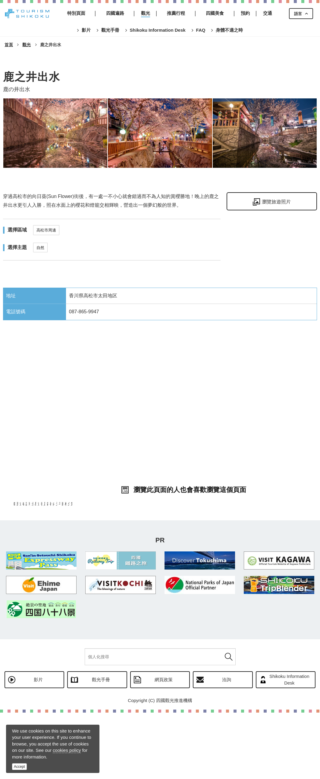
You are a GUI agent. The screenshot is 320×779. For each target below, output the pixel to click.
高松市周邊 (46, 230)
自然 (40, 247)
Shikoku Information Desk (289, 746)
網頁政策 (164, 746)
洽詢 (226, 746)
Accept (19, 767)
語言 (298, 13)
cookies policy (67, 750)
